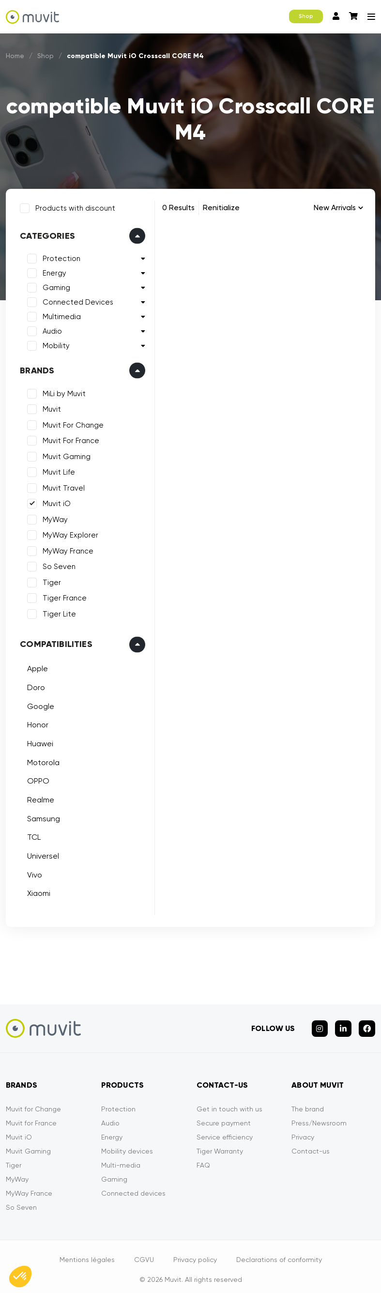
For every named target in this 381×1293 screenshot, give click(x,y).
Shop (306, 16)
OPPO (36, 779)
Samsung (41, 816)
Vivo (32, 872)
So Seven (57, 564)
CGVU (144, 1253)
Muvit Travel (62, 486)
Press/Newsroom (319, 1117)
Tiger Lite (57, 612)
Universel (41, 854)
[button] (20, 1276)
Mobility (54, 343)
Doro (34, 685)
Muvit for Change (33, 1103)
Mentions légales (87, 1253)
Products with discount (73, 206)
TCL (32, 835)
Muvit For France (69, 438)
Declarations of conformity (279, 1253)
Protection (59, 256)
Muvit (50, 407)
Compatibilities (54, 642)
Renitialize (221, 207)
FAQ (203, 1159)
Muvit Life (57, 470)
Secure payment (224, 1117)
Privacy (302, 1131)
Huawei (38, 741)
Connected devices (133, 1187)
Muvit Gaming (65, 454)
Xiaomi (36, 891)
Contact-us (310, 1145)
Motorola (41, 760)
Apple (35, 666)
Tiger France (63, 596)
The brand (307, 1103)
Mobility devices (127, 1145)
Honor (35, 722)
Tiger (50, 580)
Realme (38, 797)
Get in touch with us (229, 1103)
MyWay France (66, 549)
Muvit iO (55, 501)
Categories (45, 234)
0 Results (178, 207)
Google (38, 703)
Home (15, 56)
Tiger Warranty (220, 1145)
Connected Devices (76, 300)
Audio (50, 329)
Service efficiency (225, 1131)
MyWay (53, 517)
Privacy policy (195, 1253)
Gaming (54, 285)
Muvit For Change (71, 423)
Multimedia (60, 314)
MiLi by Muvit (62, 391)
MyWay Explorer (68, 533)
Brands (35, 368)
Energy (52, 271)
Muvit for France (31, 1117)
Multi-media (120, 1159)
